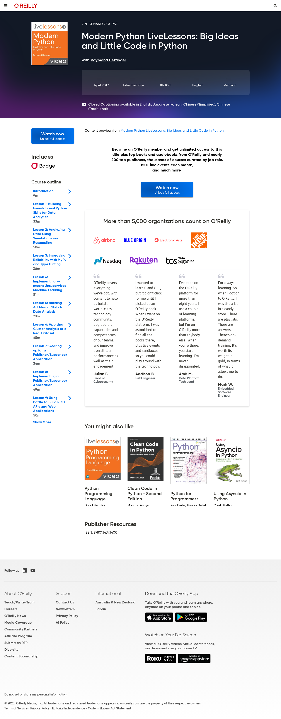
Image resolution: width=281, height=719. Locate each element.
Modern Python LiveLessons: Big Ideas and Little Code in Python (172, 130)
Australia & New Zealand (115, 602)
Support (64, 593)
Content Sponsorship (21, 656)
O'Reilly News (15, 615)
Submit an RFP (15, 642)
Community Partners (20, 629)
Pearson (230, 85)
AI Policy (62, 622)
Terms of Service (15, 708)
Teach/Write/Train (19, 602)
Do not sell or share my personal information (35, 694)
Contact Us (65, 602)
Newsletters (65, 609)
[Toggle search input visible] (275, 5)
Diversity (11, 649)
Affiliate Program (18, 636)
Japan (100, 609)
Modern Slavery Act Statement (109, 708)
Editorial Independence (68, 708)
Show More (42, 422)
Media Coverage (18, 622)
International (108, 593)
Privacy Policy (67, 615)
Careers (10, 609)
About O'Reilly (18, 593)
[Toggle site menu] (5, 5)
